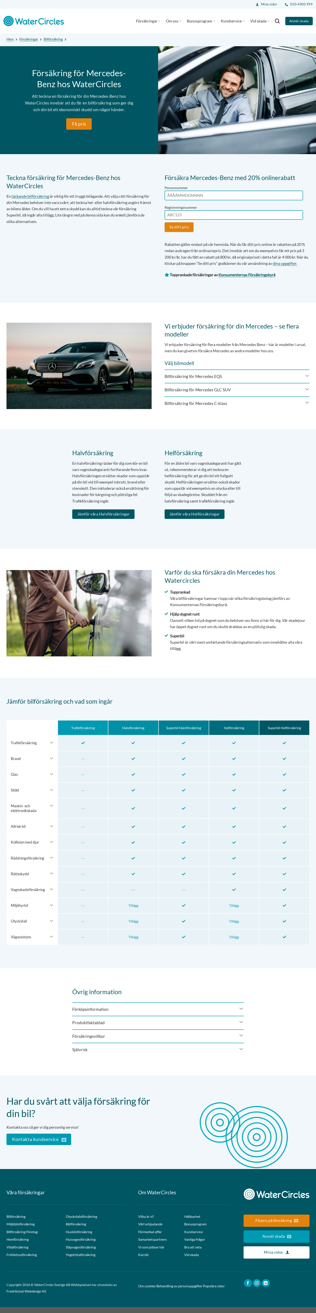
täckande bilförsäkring (30, 196)
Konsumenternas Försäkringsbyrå (246, 274)
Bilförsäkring (53, 39)
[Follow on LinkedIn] (266, 1289)
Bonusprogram (201, 21)
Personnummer (176, 188)
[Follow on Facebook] (248, 1289)
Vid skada (259, 21)
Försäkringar (148, 21)
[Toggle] (237, 376)
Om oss (173, 21)
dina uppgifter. (285, 263)
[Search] (277, 21)
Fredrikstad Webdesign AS (26, 1297)
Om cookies (147, 1292)
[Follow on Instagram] (257, 1289)
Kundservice (233, 21)
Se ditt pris (179, 227)
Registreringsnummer (181, 207)
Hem (10, 39)
